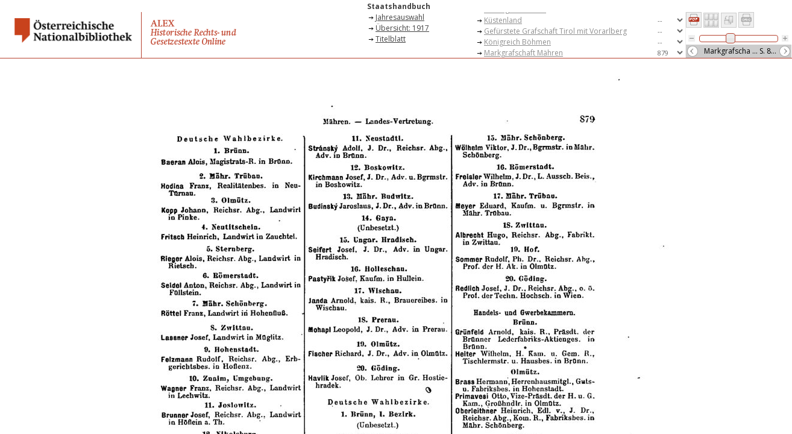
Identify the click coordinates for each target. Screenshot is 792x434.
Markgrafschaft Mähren (523, 53)
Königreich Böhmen (517, 42)
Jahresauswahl (400, 17)
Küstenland (503, 20)
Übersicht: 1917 (402, 28)
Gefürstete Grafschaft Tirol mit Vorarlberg (555, 31)
